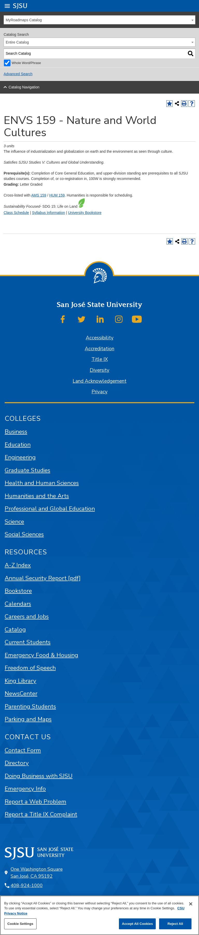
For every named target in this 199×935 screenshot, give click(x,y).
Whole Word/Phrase (26, 63)
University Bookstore (84, 213)
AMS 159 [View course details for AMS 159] (38, 195)
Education (18, 445)
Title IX (99, 359)
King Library (20, 681)
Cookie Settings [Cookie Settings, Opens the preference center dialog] (20, 924)
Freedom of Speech (30, 668)
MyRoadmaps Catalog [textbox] (24, 20)
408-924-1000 (27, 885)
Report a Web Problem (35, 802)
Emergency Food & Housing (41, 655)
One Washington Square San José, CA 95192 (37, 872)
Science (14, 522)
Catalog (15, 629)
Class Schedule (16, 213)
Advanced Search (18, 74)
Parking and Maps (28, 719)
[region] (99, 915)
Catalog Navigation (24, 87)
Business (16, 432)
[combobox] (99, 19)
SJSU (20, 5)
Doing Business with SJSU (39, 776)
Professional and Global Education (50, 509)
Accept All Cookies (137, 924)
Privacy (99, 391)
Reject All (175, 924)
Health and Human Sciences (42, 483)
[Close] (190, 904)
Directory (17, 763)
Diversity (99, 370)
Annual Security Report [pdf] (43, 578)
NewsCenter (21, 693)
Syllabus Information (48, 213)
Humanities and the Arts (37, 496)
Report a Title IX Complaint (41, 814)
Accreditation (99, 348)
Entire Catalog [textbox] (17, 42)
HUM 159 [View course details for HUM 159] (57, 195)
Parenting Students (30, 706)
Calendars (18, 604)
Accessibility (99, 337)
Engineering (20, 457)
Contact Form (23, 750)
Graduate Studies (27, 470)
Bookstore (18, 591)
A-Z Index (18, 565)
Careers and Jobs (27, 616)
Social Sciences (24, 534)
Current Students (28, 642)
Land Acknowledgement (99, 381)
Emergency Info (25, 789)
